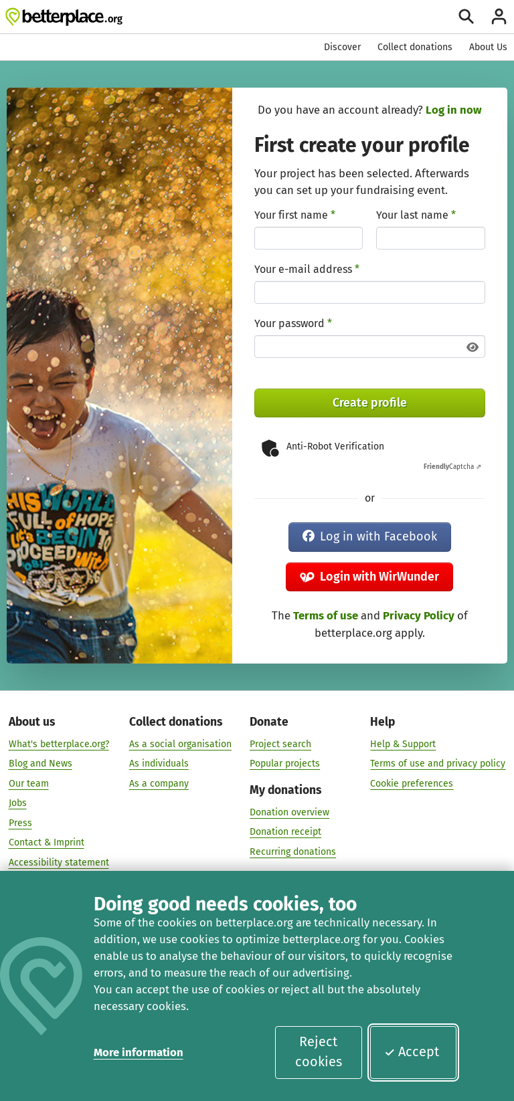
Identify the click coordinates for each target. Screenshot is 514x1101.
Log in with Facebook (370, 536)
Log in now (454, 109)
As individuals (159, 763)
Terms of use (325, 615)
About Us (488, 47)
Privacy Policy (418, 615)
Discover (342, 47)
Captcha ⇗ (452, 467)
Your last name (416, 215)
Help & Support (403, 743)
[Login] (499, 16)
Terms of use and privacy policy (437, 763)
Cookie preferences (411, 783)
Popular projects (285, 763)
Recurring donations (293, 851)
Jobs (18, 802)
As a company (159, 783)
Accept (411, 1051)
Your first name (294, 215)
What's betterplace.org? (59, 743)
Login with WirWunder (369, 576)
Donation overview (289, 811)
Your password (293, 323)
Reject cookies (318, 1051)
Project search (280, 743)
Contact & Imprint (46, 841)
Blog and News (40, 763)
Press (20, 822)
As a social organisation (180, 743)
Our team (29, 783)
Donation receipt (285, 831)
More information (138, 1052)
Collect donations (414, 47)
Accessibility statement (59, 862)
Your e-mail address (306, 269)
